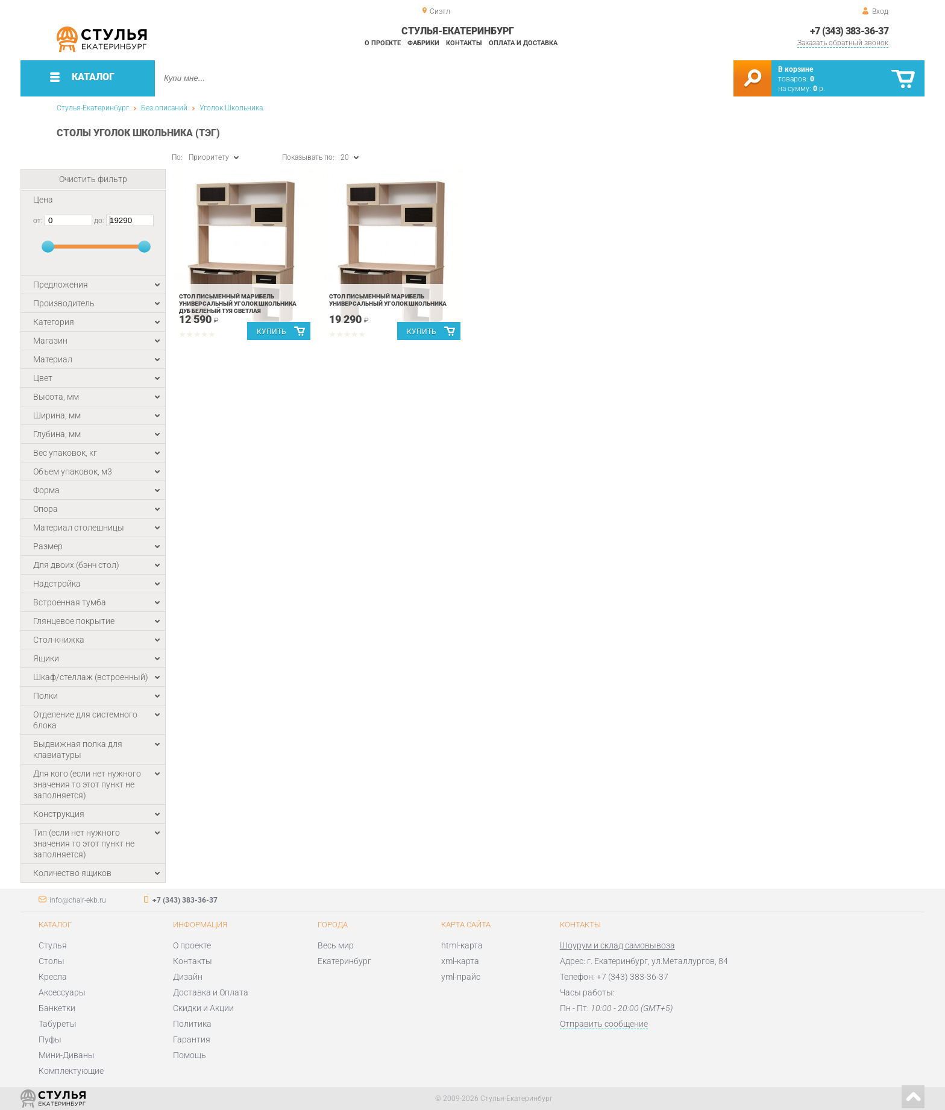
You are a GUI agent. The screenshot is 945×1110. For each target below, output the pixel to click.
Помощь (189, 1055)
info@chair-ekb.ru (77, 900)
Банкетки (57, 1008)
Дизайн (187, 977)
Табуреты (58, 1024)
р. (819, 88)
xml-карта (460, 961)
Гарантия (191, 1039)
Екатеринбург (344, 961)
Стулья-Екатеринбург (93, 108)
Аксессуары (62, 992)
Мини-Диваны (67, 1055)
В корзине (795, 69)
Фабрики (423, 43)
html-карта (462, 945)
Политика (192, 1024)
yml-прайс (460, 977)
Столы (51, 961)
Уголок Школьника (231, 108)
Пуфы (50, 1039)
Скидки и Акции (203, 1008)
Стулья (53, 945)
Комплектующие (71, 1071)
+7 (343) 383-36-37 (849, 31)
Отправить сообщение (604, 1024)
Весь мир (336, 945)
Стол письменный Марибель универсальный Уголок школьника (388, 300)
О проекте (383, 43)
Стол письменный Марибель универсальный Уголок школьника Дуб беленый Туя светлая (238, 303)
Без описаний (164, 108)
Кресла (53, 977)
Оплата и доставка (523, 43)
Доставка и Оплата (210, 992)
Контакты (464, 43)
